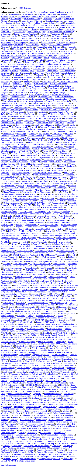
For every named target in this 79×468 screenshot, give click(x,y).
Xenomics (49, 179)
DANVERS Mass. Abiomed (32, 138)
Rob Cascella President (17, 231)
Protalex (27, 58)
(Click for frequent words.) (36, 12)
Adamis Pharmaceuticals (38, 372)
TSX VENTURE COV (49, 225)
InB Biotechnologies (59, 303)
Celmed (6, 49)
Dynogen (37, 36)
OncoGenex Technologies (66, 238)
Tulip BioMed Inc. (69, 409)
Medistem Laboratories (65, 251)
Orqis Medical (56, 415)
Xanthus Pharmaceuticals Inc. (49, 318)
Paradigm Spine (55, 118)
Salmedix (40, 75)
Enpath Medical (71, 261)
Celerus (60, 305)
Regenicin (56, 47)
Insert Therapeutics (46, 424)
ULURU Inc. (16, 205)
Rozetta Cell (6, 415)
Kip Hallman (6, 79)
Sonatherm (5, 456)
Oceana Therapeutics (34, 227)
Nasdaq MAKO (42, 415)
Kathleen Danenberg (69, 225)
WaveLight (5, 413)
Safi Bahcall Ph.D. (25, 246)
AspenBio (27, 179)
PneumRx (5, 136)
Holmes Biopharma (65, 218)
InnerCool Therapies (55, 136)
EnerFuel (69, 320)
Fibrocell (37, 153)
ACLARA (5, 333)
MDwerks (51, 248)
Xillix (18, 125)
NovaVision (55, 294)
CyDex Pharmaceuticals (16, 142)
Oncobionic (40, 121)
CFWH (53, 253)
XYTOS (27, 253)
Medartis (74, 205)
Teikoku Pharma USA (23, 339)
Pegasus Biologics (53, 101)
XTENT (46, 51)
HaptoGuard (47, 428)
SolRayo (59, 231)
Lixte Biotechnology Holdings (61, 183)
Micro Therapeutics (22, 73)
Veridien (19, 270)
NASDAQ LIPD (67, 259)
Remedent (71, 368)
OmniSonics (55, 411)
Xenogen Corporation (62, 359)
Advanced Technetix (49, 385)
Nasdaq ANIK (59, 433)
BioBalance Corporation (57, 121)
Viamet (23, 428)
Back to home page (8, 465)
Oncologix (35, 103)
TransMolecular (46, 268)
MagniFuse (37, 394)
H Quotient (27, 125)
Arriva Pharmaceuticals (30, 383)
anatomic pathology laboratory (32, 352)
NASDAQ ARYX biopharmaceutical (48, 298)
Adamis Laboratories (42, 413)
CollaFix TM (35, 51)
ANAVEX (36, 365)
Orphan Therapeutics (11, 203)
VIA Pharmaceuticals (56, 203)
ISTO (44, 45)
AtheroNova (15, 179)
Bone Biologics (16, 110)
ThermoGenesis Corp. (9, 370)
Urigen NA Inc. (17, 359)
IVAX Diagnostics (55, 420)
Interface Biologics (53, 53)
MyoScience (45, 285)
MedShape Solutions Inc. (39, 92)
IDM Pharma (30, 168)
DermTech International (64, 97)
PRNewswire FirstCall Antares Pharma (28, 283)
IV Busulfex (70, 305)
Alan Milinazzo (50, 391)
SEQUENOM (44, 134)
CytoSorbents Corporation (44, 441)
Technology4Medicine (12, 446)
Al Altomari (36, 437)
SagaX (46, 36)
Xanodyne (58, 365)
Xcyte (18, 121)
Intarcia (27, 82)
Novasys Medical (7, 316)
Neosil (64, 38)
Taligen (35, 285)
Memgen (73, 307)
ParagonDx (58, 168)
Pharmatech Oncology (56, 337)
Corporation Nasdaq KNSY (11, 140)
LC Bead (71, 257)
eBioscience (23, 430)
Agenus (73, 99)
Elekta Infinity (46, 400)
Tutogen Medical (43, 47)
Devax (30, 316)
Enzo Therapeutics (67, 71)
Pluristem (4, 374)
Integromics (18, 407)
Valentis (29, 190)
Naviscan (21, 164)
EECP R (63, 385)
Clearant (58, 19)
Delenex (56, 363)
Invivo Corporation (35, 142)
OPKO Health (36, 331)
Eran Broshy (62, 281)
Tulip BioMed (52, 71)
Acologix (19, 335)
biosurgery (5, 58)
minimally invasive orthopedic (15, 309)
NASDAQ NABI (63, 149)
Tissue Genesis (53, 88)
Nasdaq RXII (40, 337)
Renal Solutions (51, 374)
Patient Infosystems (21, 285)
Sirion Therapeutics (34, 186)
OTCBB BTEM (56, 376)
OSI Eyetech (18, 105)
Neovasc (4, 261)
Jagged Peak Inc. (49, 407)
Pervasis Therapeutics (22, 166)
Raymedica (24, 53)
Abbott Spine (70, 23)
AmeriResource (7, 435)
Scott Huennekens (20, 264)
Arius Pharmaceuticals (64, 153)
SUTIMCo (69, 134)
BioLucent (66, 222)
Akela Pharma (39, 248)
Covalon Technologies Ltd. (18, 389)
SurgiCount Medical (9, 259)
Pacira (16, 34)
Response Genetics (45, 157)
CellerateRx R (27, 415)
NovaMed (5, 242)
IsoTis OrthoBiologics (36, 32)
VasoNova (26, 192)
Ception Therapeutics (60, 92)
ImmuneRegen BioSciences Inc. (32, 88)
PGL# (51, 346)
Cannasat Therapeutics (45, 452)
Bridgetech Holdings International (64, 181)
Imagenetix (57, 240)
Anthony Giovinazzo (65, 452)
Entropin (67, 66)
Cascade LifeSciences (35, 329)
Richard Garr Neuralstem (67, 194)
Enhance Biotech (18, 456)
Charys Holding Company (38, 23)
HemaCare (51, 27)
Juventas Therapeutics (20, 437)
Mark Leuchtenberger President (44, 439)
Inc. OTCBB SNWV (51, 296)
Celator (73, 125)
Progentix (19, 227)
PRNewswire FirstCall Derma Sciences (55, 335)
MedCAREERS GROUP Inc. (33, 203)
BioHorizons (57, 134)
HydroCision (21, 372)
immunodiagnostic (21, 439)
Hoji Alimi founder (18, 201)
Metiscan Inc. (55, 162)
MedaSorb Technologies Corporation (52, 177)
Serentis (74, 443)
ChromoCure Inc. (62, 396)
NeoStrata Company (39, 398)
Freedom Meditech (36, 292)
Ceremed (58, 428)
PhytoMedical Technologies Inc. (62, 290)
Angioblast (16, 82)
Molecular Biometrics (60, 58)
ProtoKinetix (35, 333)
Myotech (33, 127)
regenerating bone (61, 205)
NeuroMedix (43, 114)
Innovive (14, 36)
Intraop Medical (55, 86)
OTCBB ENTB (70, 266)
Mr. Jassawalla (6, 277)
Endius (35, 73)
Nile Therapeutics (39, 348)
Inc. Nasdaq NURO (25, 181)
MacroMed (59, 404)
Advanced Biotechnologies (24, 387)
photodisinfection (49, 166)
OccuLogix (58, 430)
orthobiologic (6, 34)
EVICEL (13, 404)
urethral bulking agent (52, 437)
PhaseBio (59, 108)
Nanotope (48, 190)
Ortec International (29, 155)
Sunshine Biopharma (48, 127)
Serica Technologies (67, 166)
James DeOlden (23, 368)
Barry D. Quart (12, 441)
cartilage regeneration (18, 214)
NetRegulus (8, 216)
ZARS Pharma (70, 142)
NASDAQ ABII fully (25, 322)
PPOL (67, 108)
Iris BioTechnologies (27, 177)
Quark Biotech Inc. (45, 342)
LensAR (71, 49)
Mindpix (66, 411)
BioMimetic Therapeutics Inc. (62, 372)
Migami (33, 363)
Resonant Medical (33, 407)
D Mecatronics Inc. (47, 155)
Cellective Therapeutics (57, 277)
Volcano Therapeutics (39, 242)
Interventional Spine (32, 19)
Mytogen (6, 84)
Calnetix (74, 333)
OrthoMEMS (21, 274)
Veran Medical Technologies (58, 357)
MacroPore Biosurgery (10, 38)
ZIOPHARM (34, 428)
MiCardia (31, 97)
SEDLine (46, 79)
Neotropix (42, 454)
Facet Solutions (7, 23)
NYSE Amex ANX (60, 309)
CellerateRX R (29, 454)
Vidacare (28, 229)
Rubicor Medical (16, 218)
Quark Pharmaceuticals (10, 235)
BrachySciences (19, 452)
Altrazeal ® (7, 346)
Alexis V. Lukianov (10, 188)
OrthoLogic (26, 235)
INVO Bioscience (32, 45)
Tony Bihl (37, 58)
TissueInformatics (52, 138)
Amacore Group (60, 164)
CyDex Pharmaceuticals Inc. (64, 413)
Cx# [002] (43, 201)
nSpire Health (55, 398)
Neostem (50, 305)
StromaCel (17, 175)
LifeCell (42, 272)
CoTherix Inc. (45, 433)
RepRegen (25, 374)
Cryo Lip (60, 346)
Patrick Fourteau (9, 101)
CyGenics (38, 259)
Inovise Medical (15, 402)
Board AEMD (34, 95)
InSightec (4, 92)
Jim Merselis (62, 144)
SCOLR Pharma (7, 448)
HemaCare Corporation (57, 116)
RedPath (4, 95)
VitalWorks (72, 264)
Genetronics (49, 233)
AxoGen (41, 27)
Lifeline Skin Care (8, 164)
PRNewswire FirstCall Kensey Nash (55, 110)
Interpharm (18, 77)
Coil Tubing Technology (34, 270)
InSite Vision (8, 303)
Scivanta (62, 186)
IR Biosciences (45, 90)
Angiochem (35, 79)
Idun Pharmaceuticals (52, 394)
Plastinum (37, 235)
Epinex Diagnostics (34, 344)
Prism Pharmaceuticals (37, 118)
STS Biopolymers (50, 311)
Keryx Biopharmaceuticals (34, 222)
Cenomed (65, 214)
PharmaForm (37, 389)
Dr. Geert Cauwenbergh (38, 274)
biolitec (21, 186)
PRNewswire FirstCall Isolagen (58, 62)
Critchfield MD (40, 277)
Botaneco (7, 183)
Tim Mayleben (30, 272)
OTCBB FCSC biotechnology (38, 426)
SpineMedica (14, 14)
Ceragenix (43, 162)
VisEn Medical (52, 222)
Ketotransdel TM (43, 448)
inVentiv (17, 454)
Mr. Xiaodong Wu (52, 227)
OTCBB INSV (44, 363)
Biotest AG (7, 411)
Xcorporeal (20, 448)
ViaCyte (75, 214)
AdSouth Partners (31, 110)
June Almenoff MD (29, 290)
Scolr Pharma (8, 196)
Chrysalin (73, 355)
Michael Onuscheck (66, 407)
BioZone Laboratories (57, 170)
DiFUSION (5, 160)
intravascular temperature (11, 253)
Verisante (16, 155)
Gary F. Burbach (34, 313)
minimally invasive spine (60, 242)
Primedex (7, 407)
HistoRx (33, 281)
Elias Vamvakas (48, 199)
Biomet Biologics (7, 251)
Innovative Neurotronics (41, 147)
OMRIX (4, 99)
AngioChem (55, 34)
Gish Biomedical (40, 84)
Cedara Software (68, 287)
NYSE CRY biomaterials (25, 216)
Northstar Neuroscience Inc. (36, 402)
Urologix (29, 359)
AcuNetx (74, 190)
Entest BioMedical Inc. (55, 283)
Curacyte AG (26, 36)
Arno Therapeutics (49, 82)
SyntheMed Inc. (69, 324)
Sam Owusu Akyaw (54, 75)
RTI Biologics (15, 19)
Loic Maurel (26, 441)
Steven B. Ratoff (7, 322)
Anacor (31, 448)
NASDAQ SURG (26, 420)
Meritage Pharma (45, 261)
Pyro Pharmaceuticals (28, 459)
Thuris (60, 300)
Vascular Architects (29, 34)
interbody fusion (70, 361)
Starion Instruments (25, 251)
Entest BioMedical (45, 97)
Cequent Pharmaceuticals (45, 339)
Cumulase (50, 352)
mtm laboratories (29, 157)
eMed (51, 348)
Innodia (31, 456)
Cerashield (48, 404)
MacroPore (24, 294)
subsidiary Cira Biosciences (56, 370)
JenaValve (47, 164)
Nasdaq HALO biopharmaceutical (14, 51)
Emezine (68, 231)
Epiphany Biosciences (9, 138)
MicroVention (71, 300)
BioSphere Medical (54, 329)
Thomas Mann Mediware (44, 229)
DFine (34, 170)
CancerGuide (22, 326)
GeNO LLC (8, 335)
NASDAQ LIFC (16, 261)
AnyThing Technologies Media (38, 409)
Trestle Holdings (17, 47)
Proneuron (53, 402)
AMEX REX (22, 281)
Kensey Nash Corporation (46, 14)
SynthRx (60, 316)
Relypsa (43, 38)
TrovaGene (14, 21)
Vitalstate (60, 229)
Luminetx (19, 435)
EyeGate (18, 229)
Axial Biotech (64, 216)
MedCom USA (25, 259)
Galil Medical (38, 69)
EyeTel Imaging (67, 435)
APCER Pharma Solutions (63, 73)
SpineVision (45, 73)
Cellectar (4, 359)
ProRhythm (70, 43)
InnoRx (66, 101)
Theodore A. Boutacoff (45, 316)
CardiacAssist (62, 443)
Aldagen (27, 396)
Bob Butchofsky (59, 456)
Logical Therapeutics (21, 144)
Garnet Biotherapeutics (10, 290)
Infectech (7, 264)
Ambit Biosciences (69, 344)
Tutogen (72, 253)
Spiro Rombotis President (40, 309)
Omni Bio (34, 350)
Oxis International (15, 385)
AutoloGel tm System (9, 66)
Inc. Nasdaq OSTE (17, 381)
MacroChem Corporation (54, 331)
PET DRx (58, 261)
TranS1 (4, 131)
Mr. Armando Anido (59, 36)
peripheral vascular (40, 253)
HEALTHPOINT (37, 357)
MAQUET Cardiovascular (53, 207)
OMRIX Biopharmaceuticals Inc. (44, 40)
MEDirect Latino (18, 97)
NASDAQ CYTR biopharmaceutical (27, 391)
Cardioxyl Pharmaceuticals (19, 311)
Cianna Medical (7, 121)
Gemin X (44, 294)
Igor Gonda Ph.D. (37, 326)
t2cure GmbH (36, 233)
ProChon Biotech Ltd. (40, 368)
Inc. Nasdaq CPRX (47, 281)
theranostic (67, 454)
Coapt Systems (27, 21)
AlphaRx (38, 77)
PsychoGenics (72, 404)
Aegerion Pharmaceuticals (40, 264)
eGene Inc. (50, 218)
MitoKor (55, 214)
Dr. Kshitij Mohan (17, 64)
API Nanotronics (7, 220)
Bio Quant (62, 25)
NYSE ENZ (8, 227)
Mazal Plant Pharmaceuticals (50, 266)
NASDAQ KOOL (43, 240)
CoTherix (4, 255)
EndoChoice (59, 123)
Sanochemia (69, 365)
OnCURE (53, 201)
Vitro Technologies (60, 188)
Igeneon (61, 27)
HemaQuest (67, 446)
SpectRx (4, 214)
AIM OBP (27, 205)
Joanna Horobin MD (24, 296)
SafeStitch (57, 196)
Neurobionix (8, 270)
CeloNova (16, 413)
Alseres (51, 272)
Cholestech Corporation (47, 216)
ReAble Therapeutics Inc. (51, 350)
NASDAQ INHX (10, 459)
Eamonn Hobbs (16, 361)
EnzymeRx (37, 244)
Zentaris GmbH (69, 422)
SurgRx (55, 51)
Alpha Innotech (58, 368)
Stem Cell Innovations (21, 149)
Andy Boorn (8, 372)
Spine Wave (20, 23)
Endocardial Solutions (25, 220)
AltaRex (13, 420)
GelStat (69, 331)
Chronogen (7, 363)
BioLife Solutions (17, 27)
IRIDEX (45, 95)
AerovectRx (49, 160)
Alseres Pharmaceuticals (56, 220)
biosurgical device (20, 160)
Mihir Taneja (59, 105)
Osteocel (49, 231)
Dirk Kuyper (38, 49)
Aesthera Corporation (64, 21)
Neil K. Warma (54, 454)
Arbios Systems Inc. (37, 66)
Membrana (51, 292)
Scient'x (66, 34)
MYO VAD (70, 298)
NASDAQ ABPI (27, 71)
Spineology (16, 58)
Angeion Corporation (40, 355)
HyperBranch (59, 90)
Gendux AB (23, 331)
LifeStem (59, 43)
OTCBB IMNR (26, 212)
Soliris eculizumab (70, 196)
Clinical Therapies (69, 227)
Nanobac (32, 134)
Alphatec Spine (20, 43)
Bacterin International (65, 199)
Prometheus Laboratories (40, 196)
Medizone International (46, 209)
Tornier (4, 64)
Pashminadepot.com (9, 318)
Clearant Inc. (8, 62)
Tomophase (70, 175)
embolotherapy (47, 43)
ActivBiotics (6, 108)
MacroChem (62, 125)
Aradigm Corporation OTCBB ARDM (18, 240)
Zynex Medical (35, 160)
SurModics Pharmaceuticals (19, 394)
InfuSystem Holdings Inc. (44, 125)
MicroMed (25, 370)
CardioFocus (52, 69)
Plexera (59, 160)
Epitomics (72, 186)
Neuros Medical (62, 279)
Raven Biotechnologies (21, 173)
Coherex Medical (66, 114)
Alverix (34, 30)
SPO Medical (42, 183)
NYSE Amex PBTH (23, 277)
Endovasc (30, 218)
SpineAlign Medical (9, 177)
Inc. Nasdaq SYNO (52, 344)
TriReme (70, 105)
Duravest (4, 36)
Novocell (71, 255)
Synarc (19, 62)
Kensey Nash (6, 168)
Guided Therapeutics (27, 342)
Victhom (70, 90)
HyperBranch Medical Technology (61, 32)
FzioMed (59, 77)
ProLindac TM (38, 144)
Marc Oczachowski (8, 248)
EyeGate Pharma (54, 66)
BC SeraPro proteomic (66, 313)
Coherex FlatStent (34, 404)
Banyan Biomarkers (29, 38)
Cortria (21, 433)
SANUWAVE (54, 38)
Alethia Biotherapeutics (26, 307)
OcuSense (41, 220)
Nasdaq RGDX (31, 268)
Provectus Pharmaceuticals (11, 396)
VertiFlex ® (5, 69)
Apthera (62, 60)
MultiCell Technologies (19, 99)
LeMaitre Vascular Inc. (53, 246)
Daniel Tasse (33, 43)
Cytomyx (20, 324)
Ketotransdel (8, 296)
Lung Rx (34, 294)
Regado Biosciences (17, 131)
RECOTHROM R (32, 385)
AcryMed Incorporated (20, 398)
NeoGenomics (36, 99)
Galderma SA (15, 222)
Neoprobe (5, 127)
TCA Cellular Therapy (60, 151)
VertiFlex (4, 112)
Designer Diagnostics (42, 205)
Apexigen (56, 448)
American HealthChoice (68, 82)
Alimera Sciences (7, 368)
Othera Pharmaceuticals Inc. (56, 99)
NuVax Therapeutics (11, 192)
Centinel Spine (64, 17)
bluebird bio (51, 60)
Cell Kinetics (60, 268)
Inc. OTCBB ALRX (60, 333)
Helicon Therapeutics (62, 244)
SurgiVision (57, 30)
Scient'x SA (23, 233)
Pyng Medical (6, 73)
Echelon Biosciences (26, 209)
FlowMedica (68, 53)
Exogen (24, 66)
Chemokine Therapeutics (55, 49)
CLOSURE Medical (19, 92)
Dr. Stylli (32, 201)
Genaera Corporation (66, 274)
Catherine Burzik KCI (27, 266)
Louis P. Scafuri (63, 352)
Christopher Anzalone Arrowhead (61, 112)
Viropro (58, 361)
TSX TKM (25, 417)
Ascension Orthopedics (37, 56)
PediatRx (30, 324)
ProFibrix (72, 131)
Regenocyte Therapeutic (19, 147)
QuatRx (45, 151)
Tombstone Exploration (20, 305)
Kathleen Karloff (43, 188)
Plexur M (43, 290)
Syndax (17, 157)
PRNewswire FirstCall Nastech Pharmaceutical (21, 207)
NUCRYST (20, 329)
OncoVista (38, 179)
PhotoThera (22, 90)
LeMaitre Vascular (10, 25)
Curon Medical (57, 23)
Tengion (4, 218)
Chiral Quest (6, 105)
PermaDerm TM (69, 363)
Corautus (42, 170)
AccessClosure (50, 17)
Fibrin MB (5, 437)
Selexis (11, 307)
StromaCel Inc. (31, 335)
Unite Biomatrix (21, 357)
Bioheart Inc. (36, 17)
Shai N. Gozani (68, 138)
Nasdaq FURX (64, 248)
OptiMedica (41, 420)
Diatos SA (29, 361)
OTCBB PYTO (34, 279)
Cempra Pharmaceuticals (20, 287)
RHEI (13, 246)
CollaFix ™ (47, 19)
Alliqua (57, 192)
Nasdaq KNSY (37, 53)
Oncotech (4, 153)
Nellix (71, 170)
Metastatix (42, 112)
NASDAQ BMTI (18, 136)
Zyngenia (62, 253)
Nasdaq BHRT (6, 298)
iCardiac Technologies (21, 69)
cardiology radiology (62, 212)
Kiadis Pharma (48, 149)
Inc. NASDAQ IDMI (43, 212)
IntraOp (39, 246)
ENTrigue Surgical (8, 186)
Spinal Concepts (64, 103)
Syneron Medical (20, 350)
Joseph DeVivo (65, 391)
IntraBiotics (8, 229)
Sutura (52, 274)
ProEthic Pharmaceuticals (63, 417)
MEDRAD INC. (54, 140)
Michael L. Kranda (24, 443)
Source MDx (21, 292)
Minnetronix (61, 424)
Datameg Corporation (9, 428)
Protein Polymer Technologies (23, 129)
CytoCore (72, 456)
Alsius (3, 307)
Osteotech (5, 244)
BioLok (72, 235)
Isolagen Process (61, 190)
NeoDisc (4, 420)
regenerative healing (9, 355)
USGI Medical (18, 86)
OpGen (65, 192)
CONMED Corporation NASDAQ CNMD (27, 255)
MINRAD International (10, 116)
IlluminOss (64, 402)
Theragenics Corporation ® (49, 459)
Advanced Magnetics (25, 450)
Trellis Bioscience (20, 108)
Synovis (69, 136)
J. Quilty (48, 244)
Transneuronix (61, 179)
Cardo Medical (27, 14)
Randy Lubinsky (69, 47)
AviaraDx (41, 129)
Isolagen (67, 398)
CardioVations (69, 240)
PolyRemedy (45, 30)
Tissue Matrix (22, 196)
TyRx (3, 114)
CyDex (66, 378)
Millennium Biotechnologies (26, 411)
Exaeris (19, 225)
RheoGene (61, 450)
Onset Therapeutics (19, 333)
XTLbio (49, 396)
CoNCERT (20, 303)
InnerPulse (31, 64)
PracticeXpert (39, 140)
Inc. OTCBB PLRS (53, 381)
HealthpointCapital (16, 344)
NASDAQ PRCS (48, 103)
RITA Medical (50, 322)
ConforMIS (60, 342)
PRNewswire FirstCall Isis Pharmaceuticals (18, 300)
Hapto (70, 129)
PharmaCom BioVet (18, 95)
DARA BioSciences (20, 103)
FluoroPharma (23, 17)
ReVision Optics (17, 112)
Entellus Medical (45, 108)
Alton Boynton (54, 378)
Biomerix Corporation (9, 238)
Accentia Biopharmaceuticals (33, 116)
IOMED (28, 84)
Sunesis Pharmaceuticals (66, 233)
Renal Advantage (27, 257)
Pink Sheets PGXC (21, 365)
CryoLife (40, 218)
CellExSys (30, 123)
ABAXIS (38, 190)
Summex (14, 374)
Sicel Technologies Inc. (44, 251)
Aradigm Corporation (9, 400)
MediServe (47, 365)
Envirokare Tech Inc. (9, 212)
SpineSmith (57, 79)
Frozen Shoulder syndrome (21, 337)
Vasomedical (6, 60)
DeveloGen (7, 357)
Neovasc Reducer (70, 294)
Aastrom (51, 194)
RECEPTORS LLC (8, 233)
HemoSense (68, 118)
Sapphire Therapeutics (9, 257)
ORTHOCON (19, 32)
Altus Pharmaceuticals (46, 300)
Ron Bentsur (68, 394)
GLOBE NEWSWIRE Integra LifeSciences (18, 461)
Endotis (39, 322)
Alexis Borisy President (19, 162)
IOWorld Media (23, 170)
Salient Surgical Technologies (58, 64)
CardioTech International (47, 257)
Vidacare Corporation (36, 136)
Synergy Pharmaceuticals (13, 190)
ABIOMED (7, 339)
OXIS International (17, 279)
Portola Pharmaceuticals (12, 268)
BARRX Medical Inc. (58, 84)
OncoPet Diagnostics (23, 298)
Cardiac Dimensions (40, 287)
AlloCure (45, 383)
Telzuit (68, 430)
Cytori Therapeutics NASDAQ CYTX (48, 175)
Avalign (46, 214)
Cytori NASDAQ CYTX (34, 320)
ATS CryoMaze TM (35, 381)
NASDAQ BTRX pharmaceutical (36, 446)
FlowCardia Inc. (9, 266)
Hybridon (4, 337)
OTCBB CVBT (25, 248)
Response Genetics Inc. (41, 417)
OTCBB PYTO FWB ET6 (29, 151)
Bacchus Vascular (59, 383)
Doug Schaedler (7, 292)
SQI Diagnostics (27, 188)
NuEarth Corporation (68, 201)
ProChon (35, 82)
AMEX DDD (6, 454)
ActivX (46, 58)
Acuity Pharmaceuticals (19, 40)
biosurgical (68, 173)
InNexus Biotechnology (42, 192)
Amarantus (48, 153)
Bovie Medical (20, 118)
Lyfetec (62, 257)
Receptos (6, 144)
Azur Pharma (24, 355)
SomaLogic (7, 199)
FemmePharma (49, 313)
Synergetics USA (51, 259)
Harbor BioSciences (43, 359)
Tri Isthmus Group (62, 326)
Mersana (60, 272)
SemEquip (17, 75)
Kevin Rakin (28, 75)
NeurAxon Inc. (59, 264)
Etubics (16, 415)
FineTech (4, 201)
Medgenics (16, 242)
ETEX (25, 242)
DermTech (5, 173)
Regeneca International (29, 400)
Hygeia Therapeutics (52, 422)
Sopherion (31, 112)
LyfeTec (40, 62)
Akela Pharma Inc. (36, 231)
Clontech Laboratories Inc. (38, 303)
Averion (55, 409)
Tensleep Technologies (27, 424)
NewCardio (72, 268)
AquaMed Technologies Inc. (12, 409)
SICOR (38, 296)
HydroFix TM (8, 134)
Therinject (31, 27)
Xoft (13, 90)
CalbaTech (49, 21)
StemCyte (61, 339)
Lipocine (47, 430)
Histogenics (29, 62)
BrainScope (21, 134)
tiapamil (73, 370)
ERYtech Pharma (34, 131)
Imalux (62, 40)
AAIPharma (5, 175)
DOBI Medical (42, 181)
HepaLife (52, 56)
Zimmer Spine (50, 389)
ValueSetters (39, 396)
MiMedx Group (25, 8)
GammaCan (63, 56)
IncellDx (40, 71)
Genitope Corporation (56, 129)
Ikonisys (54, 114)
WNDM (28, 140)
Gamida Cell (36, 430)
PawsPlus (56, 446)
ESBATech (5, 155)
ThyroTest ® (35, 214)
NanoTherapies (30, 194)
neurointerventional (44, 123)
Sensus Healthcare (62, 400)
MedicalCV (17, 84)
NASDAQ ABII (38, 305)
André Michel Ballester (29, 25)
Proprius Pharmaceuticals (36, 86)
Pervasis (39, 21)
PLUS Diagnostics (46, 238)
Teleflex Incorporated (44, 361)
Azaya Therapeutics (27, 318)
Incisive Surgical (43, 456)
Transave (29, 77)
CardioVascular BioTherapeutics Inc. (47, 173)
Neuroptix (12, 114)
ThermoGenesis (21, 363)
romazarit (43, 411)
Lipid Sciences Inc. (38, 346)
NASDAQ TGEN (8, 326)
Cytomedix (5, 86)
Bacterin (62, 14)
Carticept (4, 398)
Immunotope (32, 433)
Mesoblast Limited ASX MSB (48, 324)
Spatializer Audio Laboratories (24, 378)
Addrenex (72, 337)
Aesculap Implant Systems (11, 194)
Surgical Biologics (57, 12)
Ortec (3, 394)
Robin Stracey (37, 370)
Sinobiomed (62, 307)
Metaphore (44, 34)
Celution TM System (20, 30)
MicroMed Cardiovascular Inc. (13, 56)
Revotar (15, 244)
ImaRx (62, 311)
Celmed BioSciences (27, 114)
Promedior (72, 60)
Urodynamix (28, 121)
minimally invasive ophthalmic (31, 101)
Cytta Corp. (66, 296)
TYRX (41, 60)
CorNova (30, 47)
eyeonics (41, 64)
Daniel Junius (49, 131)
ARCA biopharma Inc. (49, 435)
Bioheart (4, 19)
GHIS (49, 326)
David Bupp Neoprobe (15, 426)
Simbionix (62, 131)
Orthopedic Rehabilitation (31, 422)
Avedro (33, 162)
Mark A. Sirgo (68, 459)
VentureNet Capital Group (44, 443)
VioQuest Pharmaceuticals (21, 153)
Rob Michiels (37, 374)
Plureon (36, 149)
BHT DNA (18, 168)
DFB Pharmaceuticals (55, 270)
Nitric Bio (27, 413)
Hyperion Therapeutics (21, 49)
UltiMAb (33, 90)
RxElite (31, 452)
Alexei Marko (50, 186)
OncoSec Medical (48, 25)
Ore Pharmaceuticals (19, 127)
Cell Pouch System (8, 424)
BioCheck (21, 316)
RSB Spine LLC (40, 376)
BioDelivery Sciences (64, 157)
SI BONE (21, 313)
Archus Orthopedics (28, 238)
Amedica (56, 285)
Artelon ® (37, 311)
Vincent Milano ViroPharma (64, 426)
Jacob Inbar (17, 320)
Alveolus (4, 47)
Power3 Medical (31, 225)
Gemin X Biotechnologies (24, 183)
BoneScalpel (31, 261)
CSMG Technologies (45, 387)
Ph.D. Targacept (34, 164)
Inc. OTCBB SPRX (59, 355)
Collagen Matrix (23, 348)
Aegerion (42, 378)
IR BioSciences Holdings (59, 45)
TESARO (50, 144)
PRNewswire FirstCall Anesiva (27, 199)
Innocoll (18, 272)
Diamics (37, 166)
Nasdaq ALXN (32, 435)
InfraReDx (55, 287)
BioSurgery (5, 75)
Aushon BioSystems (55, 320)
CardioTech (70, 77)
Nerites (42, 194)
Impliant (4, 71)
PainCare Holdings (21, 79)
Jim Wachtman (69, 162)
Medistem (49, 77)
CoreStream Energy (8, 433)
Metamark (69, 246)
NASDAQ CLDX (8, 281)
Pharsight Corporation (45, 450)
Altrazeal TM (6, 365)
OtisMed (62, 389)
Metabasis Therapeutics (56, 255)
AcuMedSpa (25, 244)
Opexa (60, 155)
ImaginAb (14, 422)
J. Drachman (58, 147)
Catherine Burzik (21, 346)
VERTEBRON (25, 376)
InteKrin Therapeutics (46, 307)
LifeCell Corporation (54, 142)
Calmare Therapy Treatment (12, 45)
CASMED (14, 71)
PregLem (4, 246)
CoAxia (27, 175)
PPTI (15, 53)
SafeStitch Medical (66, 69)
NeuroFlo (46, 333)
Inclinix (33, 108)
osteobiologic (63, 209)
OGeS (22, 404)
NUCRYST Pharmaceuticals (25, 60)
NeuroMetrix (48, 279)
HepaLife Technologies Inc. (55, 235)
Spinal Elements (44, 168)
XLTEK (73, 188)
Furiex (15, 417)
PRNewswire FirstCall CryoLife (38, 105)
